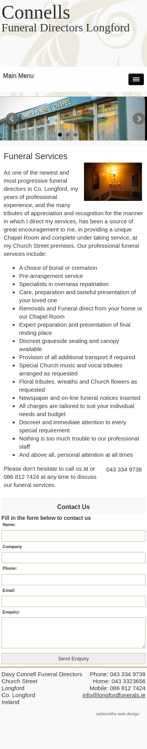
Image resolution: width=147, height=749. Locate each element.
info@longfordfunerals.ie (113, 695)
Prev (12, 119)
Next (139, 119)
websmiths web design (117, 713)
